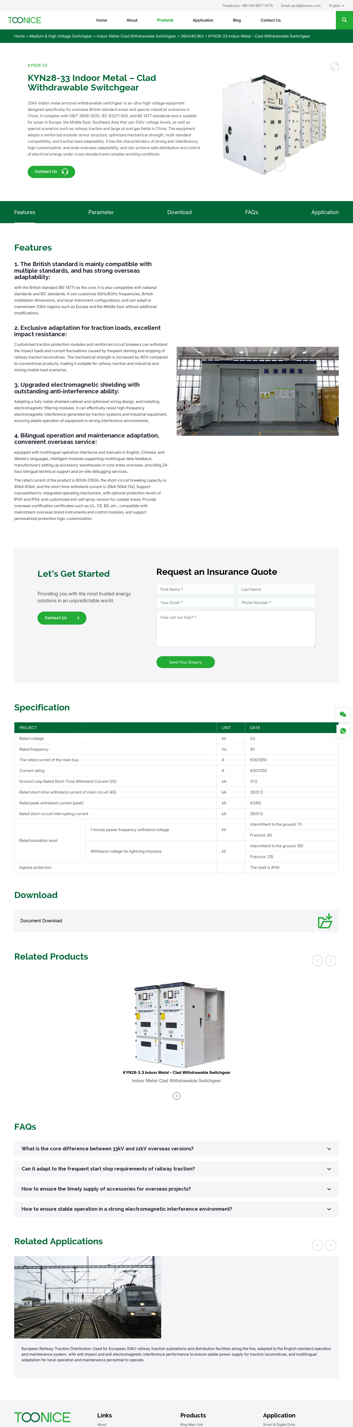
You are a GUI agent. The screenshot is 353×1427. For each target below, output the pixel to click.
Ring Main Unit (191, 1424)
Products (165, 20)
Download (179, 212)
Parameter (101, 212)
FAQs (251, 212)
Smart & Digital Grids (279, 1424)
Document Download (176, 920)
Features (24, 212)
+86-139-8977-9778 (257, 5)
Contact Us (271, 20)
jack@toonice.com (306, 5)
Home (101, 20)
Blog (237, 20)
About (132, 20)
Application (203, 20)
